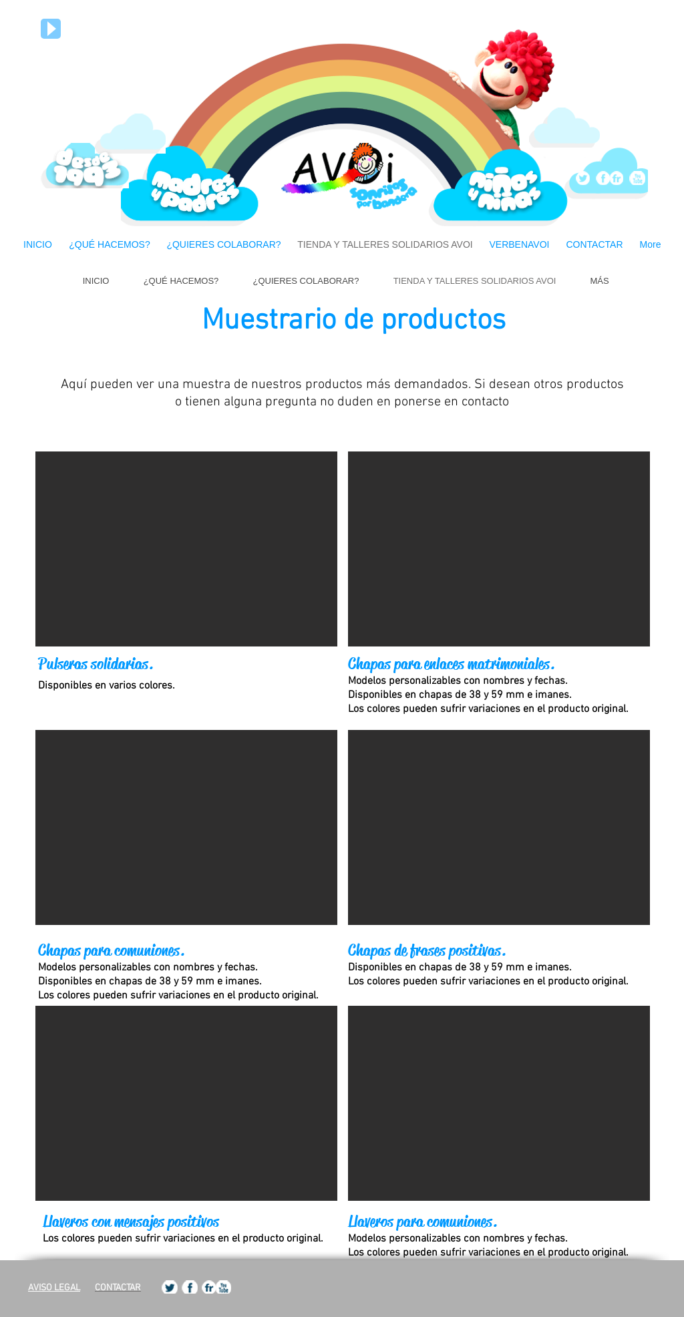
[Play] (51, 29)
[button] (186, 548)
